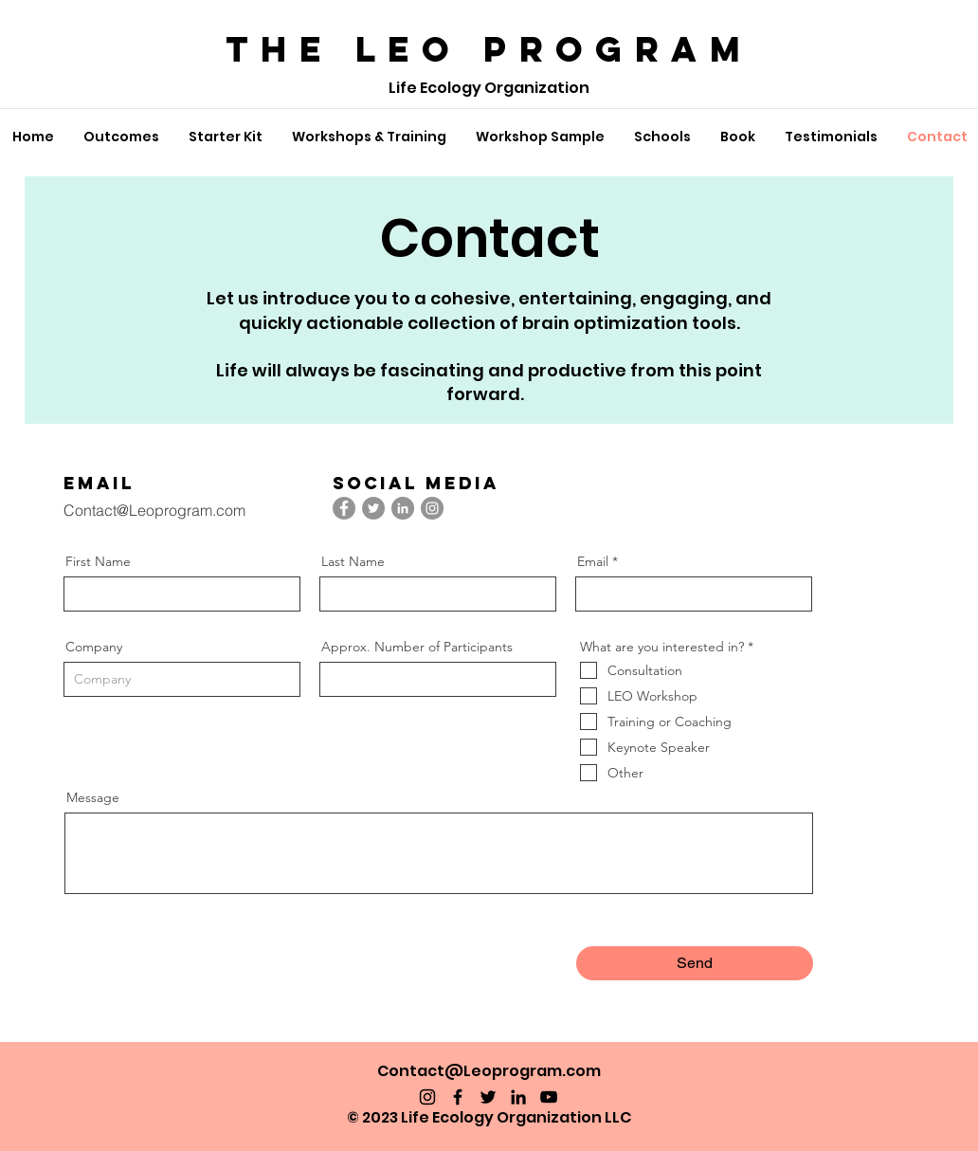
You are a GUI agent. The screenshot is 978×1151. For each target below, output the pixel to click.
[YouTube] (548, 1097)
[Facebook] (344, 508)
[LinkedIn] (402, 508)
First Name (98, 561)
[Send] (694, 963)
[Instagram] (432, 508)
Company (93, 646)
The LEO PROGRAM (489, 49)
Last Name (353, 561)
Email (592, 561)
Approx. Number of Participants (417, 646)
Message (92, 797)
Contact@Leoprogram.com (154, 510)
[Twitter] (373, 508)
